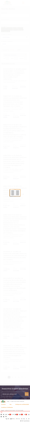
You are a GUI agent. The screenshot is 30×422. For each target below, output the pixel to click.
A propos (3, 404)
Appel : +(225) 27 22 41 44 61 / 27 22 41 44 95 (12, 410)
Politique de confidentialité (22, 404)
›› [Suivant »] (25, 377)
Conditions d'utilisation (7, 407)
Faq (10, 404)
